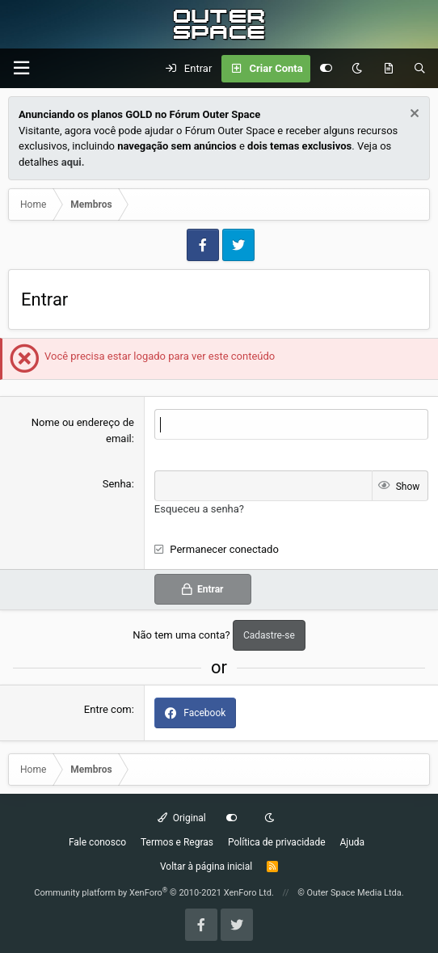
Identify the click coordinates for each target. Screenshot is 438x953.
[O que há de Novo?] (388, 69)
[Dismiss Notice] (412, 115)
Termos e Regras (177, 842)
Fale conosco (97, 842)
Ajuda (352, 842)
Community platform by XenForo (154, 893)
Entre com (108, 709)
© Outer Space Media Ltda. (350, 893)
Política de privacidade (277, 842)
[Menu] (21, 68)
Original (182, 818)
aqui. (73, 162)
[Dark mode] (357, 69)
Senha (117, 484)
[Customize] (326, 69)
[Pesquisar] (420, 69)
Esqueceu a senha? (199, 509)
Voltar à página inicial (206, 866)
